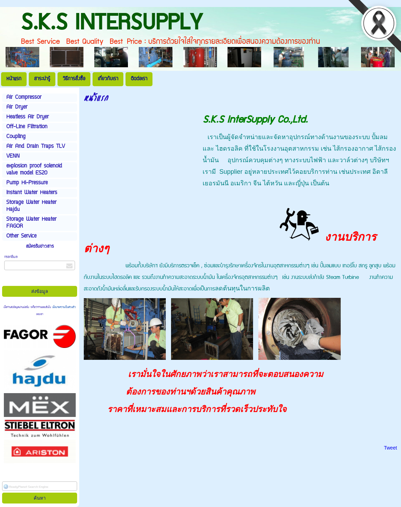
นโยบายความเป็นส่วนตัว (63, 307)
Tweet (390, 448)
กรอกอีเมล (11, 257)
